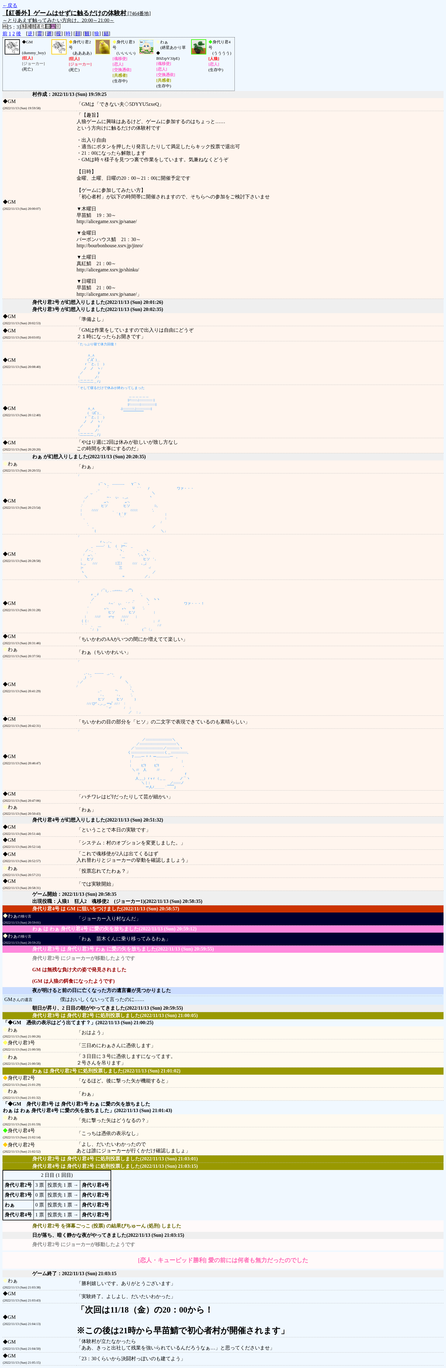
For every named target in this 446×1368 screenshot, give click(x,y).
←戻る (9, 5)
